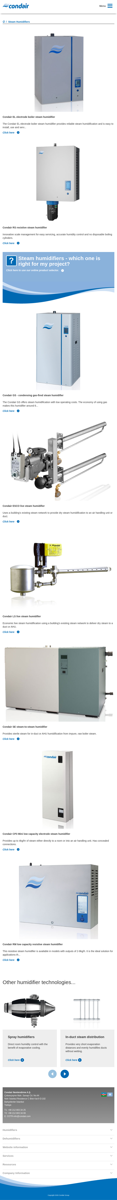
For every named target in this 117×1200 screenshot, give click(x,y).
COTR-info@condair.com (19, 1116)
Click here (11, 132)
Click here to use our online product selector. (35, 270)
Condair (16, 5)
